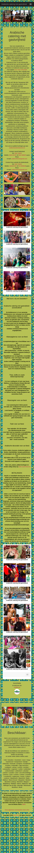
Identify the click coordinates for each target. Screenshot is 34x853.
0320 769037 (18, 153)
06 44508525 (22, 166)
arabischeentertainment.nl (17, 148)
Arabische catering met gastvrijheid (14, 4)
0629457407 (13, 166)
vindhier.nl (17, 687)
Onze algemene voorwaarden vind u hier (17, 810)
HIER (23, 804)
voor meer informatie (21, 69)
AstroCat (16, 815)
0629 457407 (13, 155)
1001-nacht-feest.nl (24, 466)
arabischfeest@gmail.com (19, 158)
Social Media (17, 683)
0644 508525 (22, 155)
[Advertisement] (17, 835)
